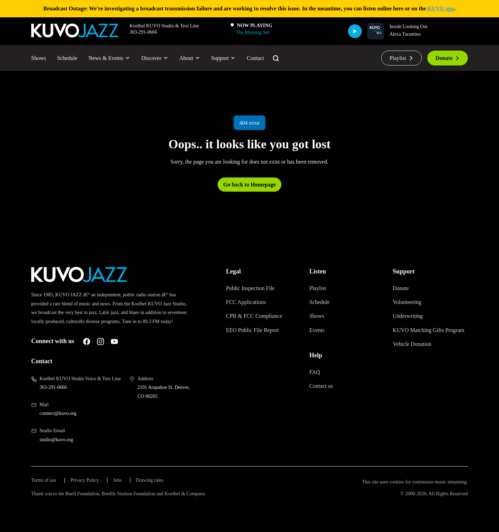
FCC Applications (249, 305)
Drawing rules (166, 492)
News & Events (122, 61)
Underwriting (411, 318)
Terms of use (46, 492)
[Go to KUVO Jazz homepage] (75, 34)
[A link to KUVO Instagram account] (110, 353)
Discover (174, 61)
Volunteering (411, 305)
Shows (40, 61)
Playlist (395, 61)
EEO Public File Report (258, 333)
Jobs (129, 492)
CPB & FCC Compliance (258, 318)
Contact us (324, 388)
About (213, 61)
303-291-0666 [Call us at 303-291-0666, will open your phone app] (57, 399)
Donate (445, 61)
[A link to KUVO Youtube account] (124, 353)
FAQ (315, 375)
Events (319, 333)
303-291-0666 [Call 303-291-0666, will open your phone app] (147, 36)
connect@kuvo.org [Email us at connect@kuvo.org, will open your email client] (63, 425)
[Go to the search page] (311, 61)
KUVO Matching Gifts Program (422, 336)
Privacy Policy (93, 492)
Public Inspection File (256, 291)
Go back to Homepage (249, 187)
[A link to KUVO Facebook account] (97, 353)
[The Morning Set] (252, 36)
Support (251, 61)
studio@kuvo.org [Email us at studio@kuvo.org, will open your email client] (61, 451)
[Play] (350, 34)
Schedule (74, 61)
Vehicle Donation (416, 353)
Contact (288, 61)
